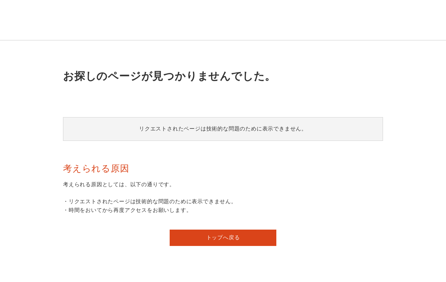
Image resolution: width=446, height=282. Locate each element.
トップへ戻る (223, 237)
